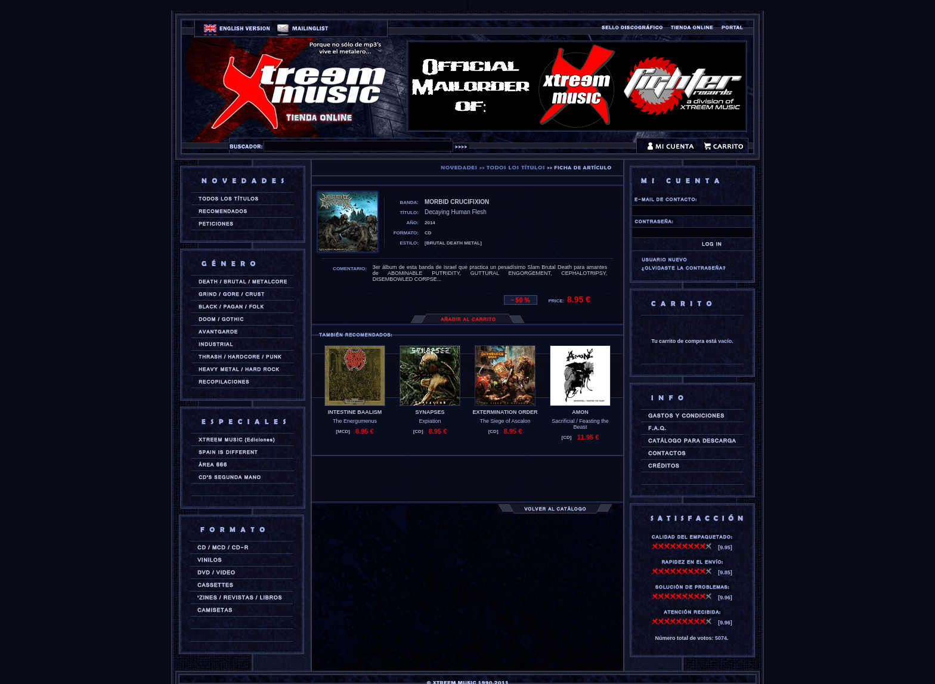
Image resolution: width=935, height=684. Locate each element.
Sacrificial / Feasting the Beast (580, 424)
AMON (580, 412)
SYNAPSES (429, 412)
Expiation (430, 421)
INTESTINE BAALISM (355, 412)
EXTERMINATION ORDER (505, 412)
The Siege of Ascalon (504, 421)
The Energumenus (355, 421)
